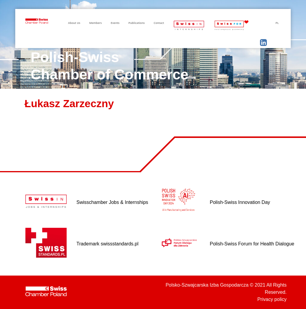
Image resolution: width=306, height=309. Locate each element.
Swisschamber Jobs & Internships (112, 202)
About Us (74, 23)
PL (277, 23)
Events (115, 23)
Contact (159, 23)
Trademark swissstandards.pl (107, 243)
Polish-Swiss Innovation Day (240, 202)
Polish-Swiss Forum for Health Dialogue (252, 243)
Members (95, 23)
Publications (136, 23)
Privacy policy (272, 299)
